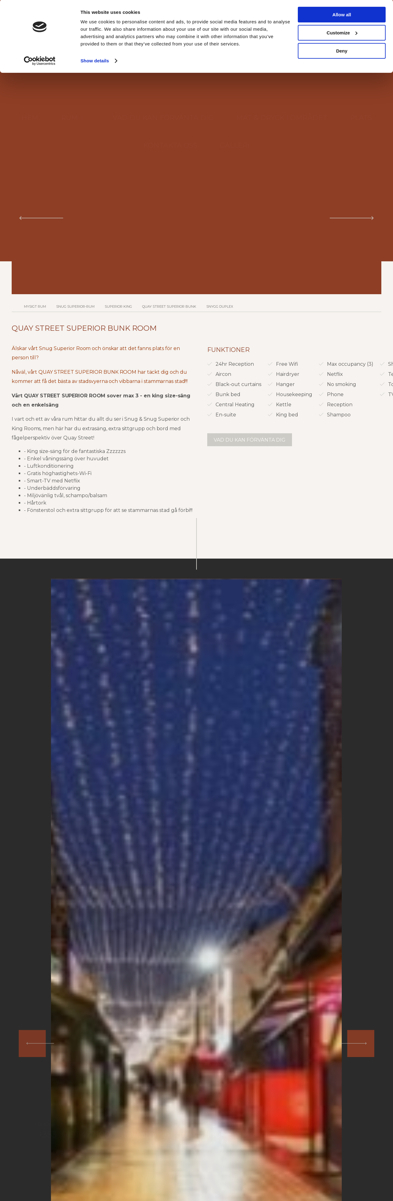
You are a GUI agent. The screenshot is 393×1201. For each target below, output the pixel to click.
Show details (94, 61)
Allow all (342, 15)
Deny (342, 51)
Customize (342, 33)
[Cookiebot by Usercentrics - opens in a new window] (40, 61)
